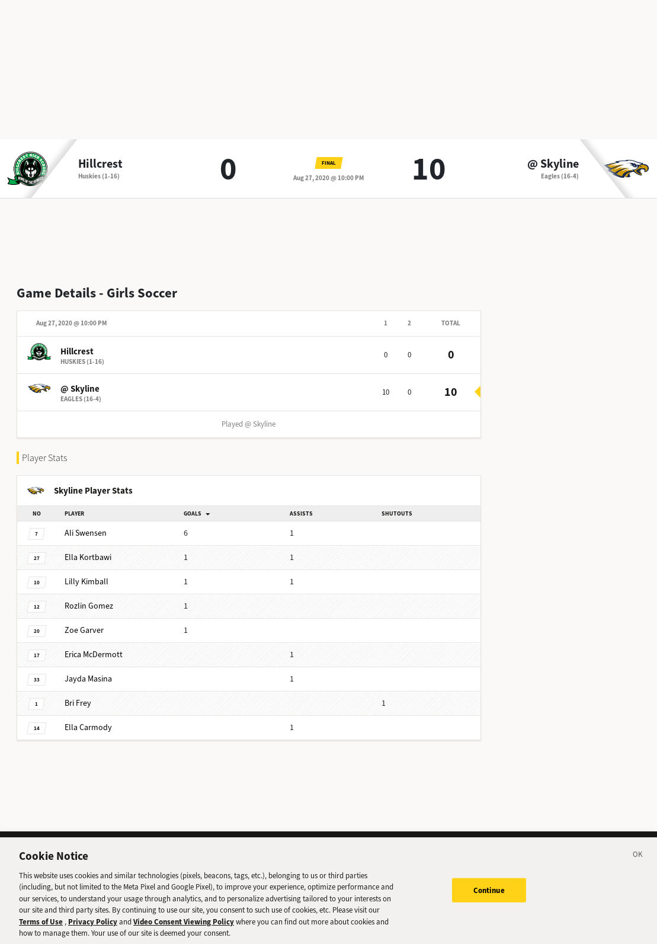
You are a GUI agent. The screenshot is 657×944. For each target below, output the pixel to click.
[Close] (638, 863)
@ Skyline (553, 164)
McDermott (94, 654)
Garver (84, 630)
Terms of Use (41, 928)
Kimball (86, 581)
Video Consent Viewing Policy (183, 928)
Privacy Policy (92, 928)
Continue (489, 896)
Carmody (88, 727)
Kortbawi (88, 557)
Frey (78, 703)
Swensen (86, 533)
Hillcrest (100, 164)
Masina (88, 678)
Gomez (89, 606)
